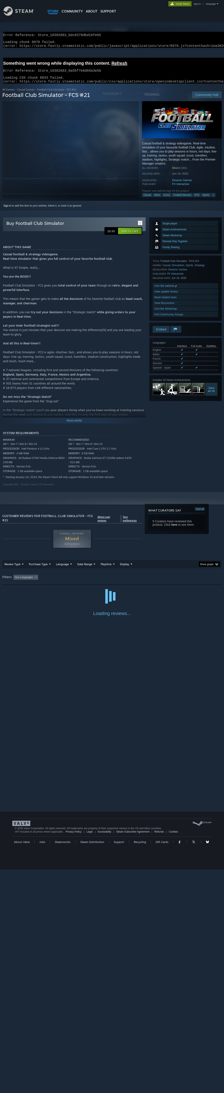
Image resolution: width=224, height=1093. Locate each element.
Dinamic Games (182, 185)
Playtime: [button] (99, 582)
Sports (206, 200)
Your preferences (130, 523)
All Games (8, 94)
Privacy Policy (74, 1055)
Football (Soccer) (182, 200)
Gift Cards (162, 1065)
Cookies (173, 1055)
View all (200, 514)
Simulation (178, 270)
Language (62, 569)
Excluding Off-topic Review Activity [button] (66, 582)
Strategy (200, 270)
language (211, 3)
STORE (53, 11)
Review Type (12, 569)
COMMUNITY (72, 11)
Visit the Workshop (165, 313)
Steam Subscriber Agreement (132, 1055)
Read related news (165, 302)
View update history (166, 296)
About (91, 11)
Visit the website (166, 290)
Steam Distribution (92, 1065)
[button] (130, 236)
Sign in (7, 210)
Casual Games (25, 94)
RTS (196, 200)
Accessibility (104, 1055)
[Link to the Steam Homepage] (22, 14)
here (174, 529)
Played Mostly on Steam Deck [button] (130, 582)
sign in (197, 3)
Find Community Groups (168, 319)
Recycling (140, 1065)
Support (119, 1065)
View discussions (164, 308)
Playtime (106, 569)
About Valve (22, 1065)
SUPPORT (108, 11)
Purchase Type (38, 569)
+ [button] (213, 200)
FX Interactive (180, 189)
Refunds (159, 1055)
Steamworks (62, 1065)
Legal (89, 1055)
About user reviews (103, 523)
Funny (166, 200)
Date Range (84, 569)
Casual (147, 200)
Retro (157, 200)
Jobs (42, 1065)
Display (124, 569)
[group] (112, 583)
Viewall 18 (211, 394)
